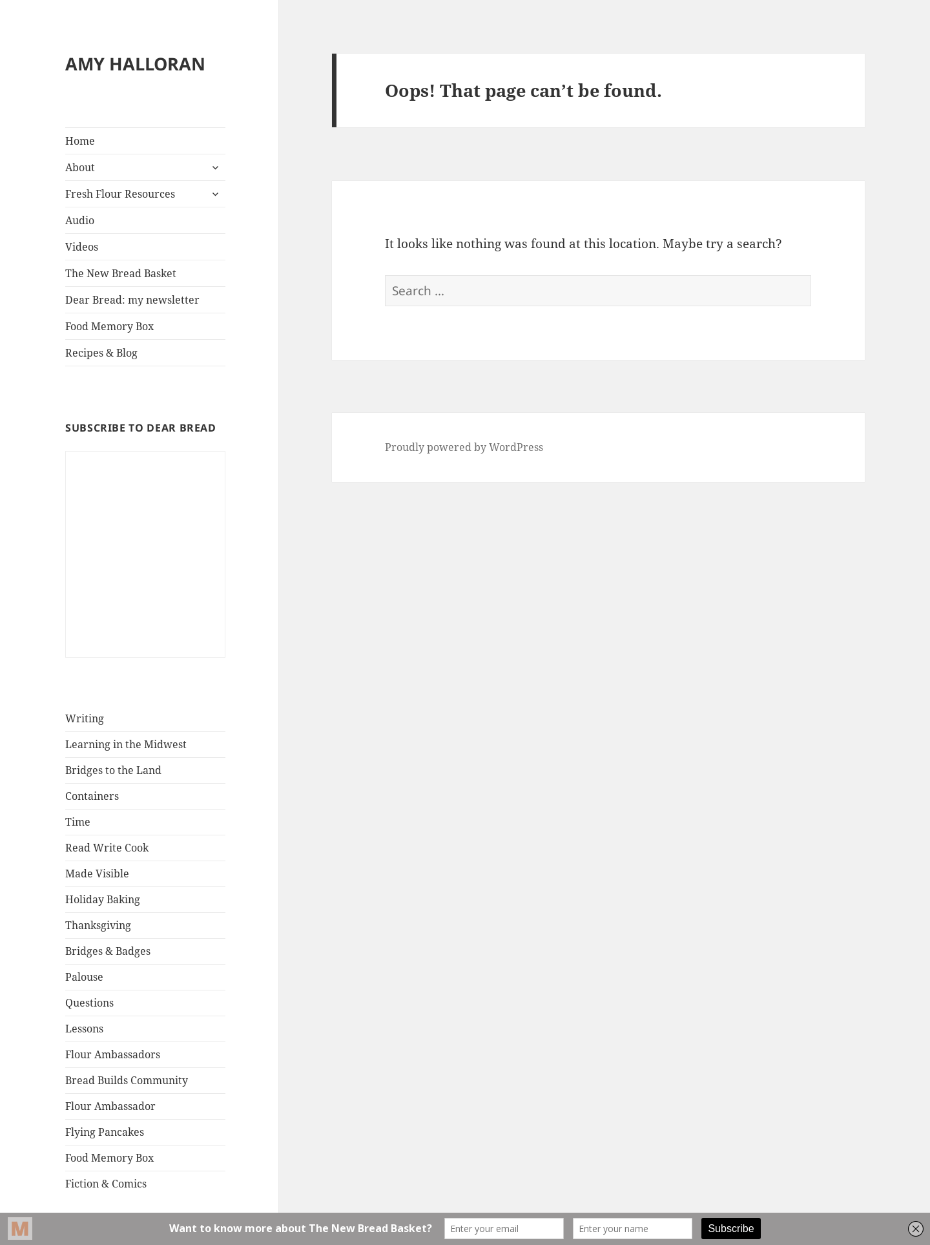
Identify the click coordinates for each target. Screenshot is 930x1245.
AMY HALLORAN (135, 64)
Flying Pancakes (104, 1132)
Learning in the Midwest (126, 744)
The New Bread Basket (120, 273)
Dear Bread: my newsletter (132, 300)
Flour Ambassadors (112, 1054)
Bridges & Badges (107, 951)
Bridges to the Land (113, 770)
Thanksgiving (98, 925)
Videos (81, 247)
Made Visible (97, 873)
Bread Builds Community (126, 1080)
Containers (92, 796)
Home (80, 141)
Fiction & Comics (106, 1184)
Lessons (84, 1028)
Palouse (84, 977)
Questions (89, 1003)
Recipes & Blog (101, 353)
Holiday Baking (102, 899)
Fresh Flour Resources (120, 194)
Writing (84, 718)
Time (77, 822)
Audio (79, 220)
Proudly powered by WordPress (464, 447)
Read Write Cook (107, 848)
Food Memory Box (109, 326)
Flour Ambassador (110, 1106)
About (80, 167)
